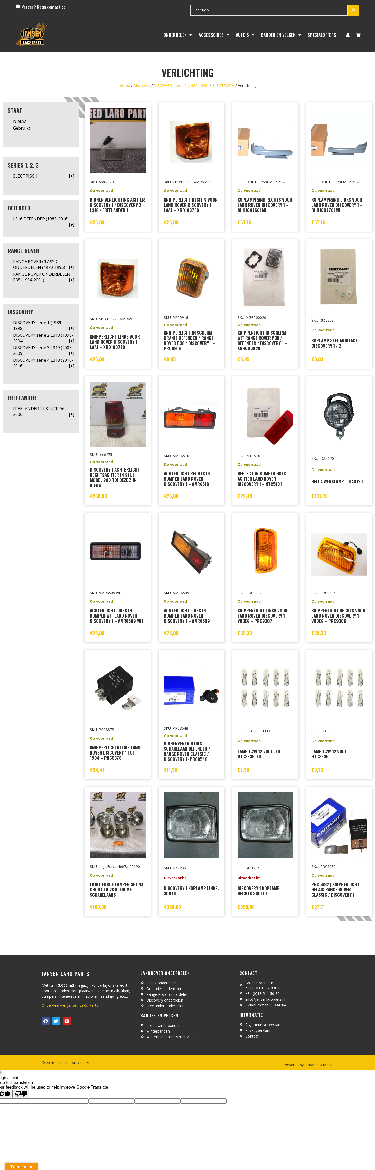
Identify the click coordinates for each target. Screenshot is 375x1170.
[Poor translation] (21, 1094)
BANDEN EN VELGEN (281, 35)
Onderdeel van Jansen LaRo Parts (70, 1005)
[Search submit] (353, 10)
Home (124, 85)
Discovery (141, 85)
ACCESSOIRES (214, 35)
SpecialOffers (322, 35)
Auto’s (245, 35)
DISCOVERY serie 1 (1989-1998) (181, 85)
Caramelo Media (318, 1064)
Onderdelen (178, 35)
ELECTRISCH (223, 85)
